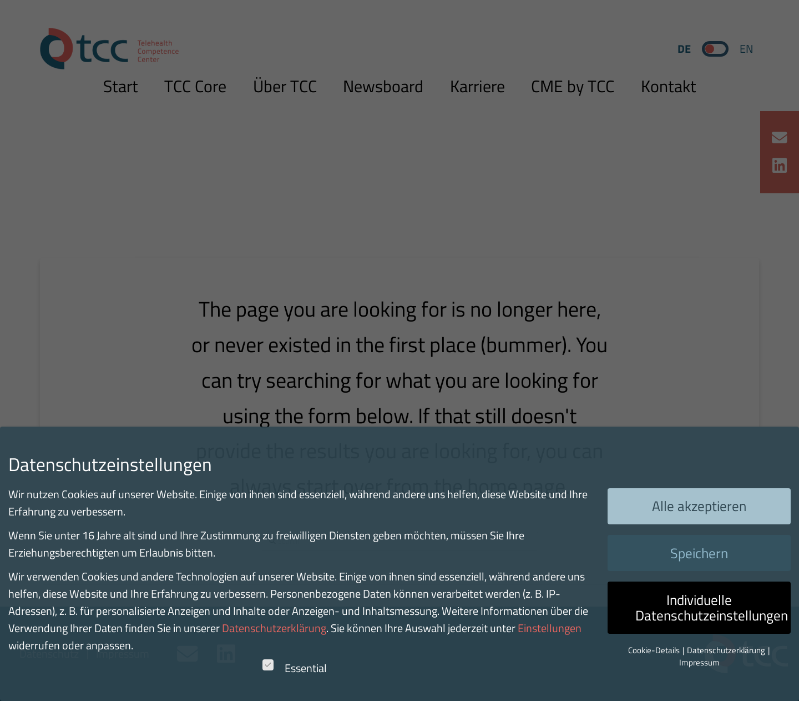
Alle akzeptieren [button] (699, 506)
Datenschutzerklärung (274, 628)
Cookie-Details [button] (654, 650)
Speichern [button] (699, 553)
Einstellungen (549, 628)
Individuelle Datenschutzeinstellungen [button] (711, 607)
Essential (294, 668)
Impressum (699, 662)
